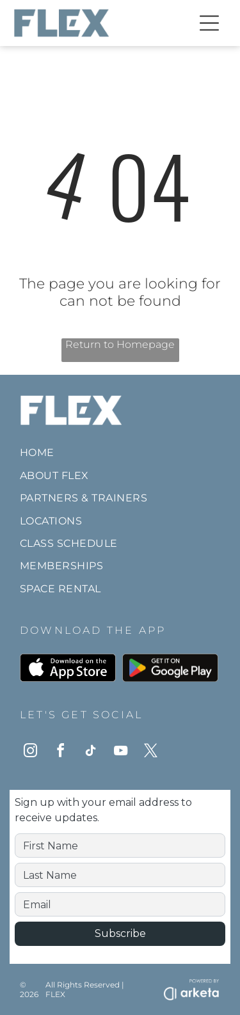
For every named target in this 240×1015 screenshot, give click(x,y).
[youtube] (120, 752)
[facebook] (60, 752)
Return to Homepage (120, 344)
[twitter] (150, 752)
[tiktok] (90, 752)
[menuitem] (120, 452)
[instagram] (30, 752)
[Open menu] (209, 23)
